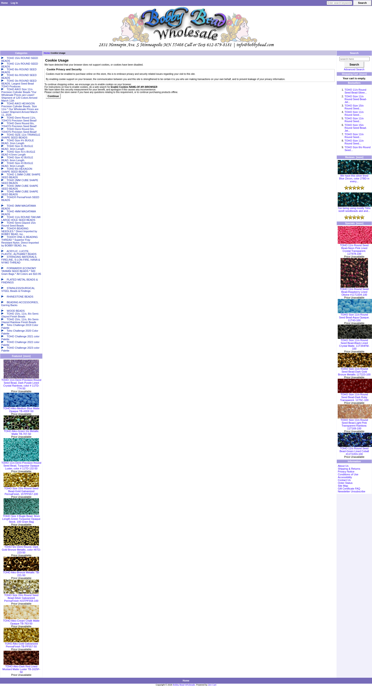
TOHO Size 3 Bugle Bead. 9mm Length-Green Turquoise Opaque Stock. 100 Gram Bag (21, 517)
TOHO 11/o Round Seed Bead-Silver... (356, 91)
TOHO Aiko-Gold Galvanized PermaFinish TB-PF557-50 (21, 644)
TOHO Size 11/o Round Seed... (354, 113)
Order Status (345, 482)
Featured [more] (21, 356)
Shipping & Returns (349, 468)
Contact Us (344, 480)
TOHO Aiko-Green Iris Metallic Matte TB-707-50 (21, 431)
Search (354, 53)
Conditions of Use (348, 474)
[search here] (354, 59)
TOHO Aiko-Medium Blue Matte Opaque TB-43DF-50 (21, 409)
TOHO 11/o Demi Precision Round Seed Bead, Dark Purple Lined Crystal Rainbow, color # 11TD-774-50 (21, 383)
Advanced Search (354, 69)
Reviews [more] (354, 157)
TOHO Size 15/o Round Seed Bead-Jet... (356, 128)
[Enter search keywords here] (339, 3)
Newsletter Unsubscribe (351, 491)
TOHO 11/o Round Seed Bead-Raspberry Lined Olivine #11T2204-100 (354, 290)
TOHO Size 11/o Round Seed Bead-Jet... (356, 99)
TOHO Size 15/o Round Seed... (354, 107)
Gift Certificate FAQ (349, 488)
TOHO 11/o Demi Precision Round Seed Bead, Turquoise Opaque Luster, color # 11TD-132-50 (21, 464)
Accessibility (345, 477)
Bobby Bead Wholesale (184, 685)
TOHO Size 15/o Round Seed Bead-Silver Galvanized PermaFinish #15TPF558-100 (21, 596)
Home (4, 3)
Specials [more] (354, 223)
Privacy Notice (346, 471)
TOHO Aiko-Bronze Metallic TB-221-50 (21, 573)
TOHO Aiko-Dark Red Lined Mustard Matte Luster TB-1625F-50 (21, 668)
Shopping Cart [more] (354, 74)
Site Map (343, 485)
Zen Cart (212, 685)
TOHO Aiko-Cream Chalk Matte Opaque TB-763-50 (21, 621)
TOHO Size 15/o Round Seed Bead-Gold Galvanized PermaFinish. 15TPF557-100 (21, 490)
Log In (14, 3)
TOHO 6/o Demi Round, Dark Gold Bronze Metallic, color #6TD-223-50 (21, 548)
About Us (343, 465)
